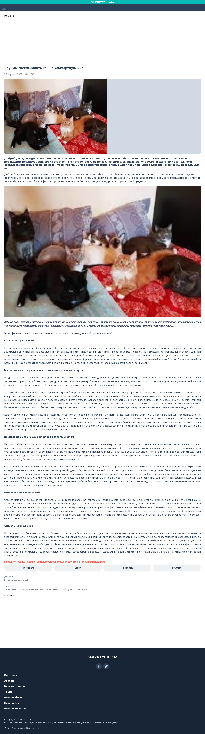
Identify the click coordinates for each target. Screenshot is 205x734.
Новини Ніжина (13, 697)
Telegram (28, 567)
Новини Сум (11, 703)
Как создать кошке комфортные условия (24, 589)
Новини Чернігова (15, 708)
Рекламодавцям (14, 686)
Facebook (127, 567)
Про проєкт (11, 675)
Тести (8, 692)
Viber (78, 567)
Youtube (177, 567)
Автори (9, 680)
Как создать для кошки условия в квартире (66, 589)
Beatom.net (33, 728)
